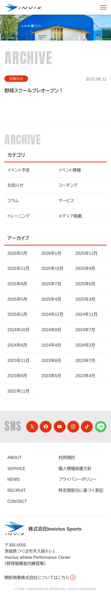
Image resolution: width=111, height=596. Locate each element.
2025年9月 (85, 268)
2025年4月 (51, 299)
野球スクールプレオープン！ (33, 90)
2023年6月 (17, 375)
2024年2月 (85, 345)
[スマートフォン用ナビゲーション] (103, 7)
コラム (13, 200)
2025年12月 (87, 253)
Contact (17, 501)
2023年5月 (51, 375)
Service (16, 468)
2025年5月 (17, 299)
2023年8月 (51, 360)
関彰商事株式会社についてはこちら (40, 577)
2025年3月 (85, 299)
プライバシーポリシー (78, 479)
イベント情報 (70, 170)
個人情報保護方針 (75, 468)
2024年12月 (52, 314)
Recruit (16, 490)
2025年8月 (17, 283)
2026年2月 (17, 253)
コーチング (68, 185)
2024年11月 (87, 314)
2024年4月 (51, 345)
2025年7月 (51, 283)
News (13, 479)
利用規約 (67, 457)
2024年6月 (17, 345)
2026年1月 (51, 253)
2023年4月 (85, 375)
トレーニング (18, 216)
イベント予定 (18, 170)
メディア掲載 (70, 216)
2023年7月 (85, 360)
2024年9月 (51, 329)
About (14, 457)
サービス (67, 200)
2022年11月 (18, 391)
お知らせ (16, 79)
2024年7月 (85, 329)
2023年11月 (18, 360)
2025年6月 (85, 283)
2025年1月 (17, 314)
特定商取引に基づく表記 (81, 490)
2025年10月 (52, 268)
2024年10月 (18, 329)
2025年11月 (18, 268)
